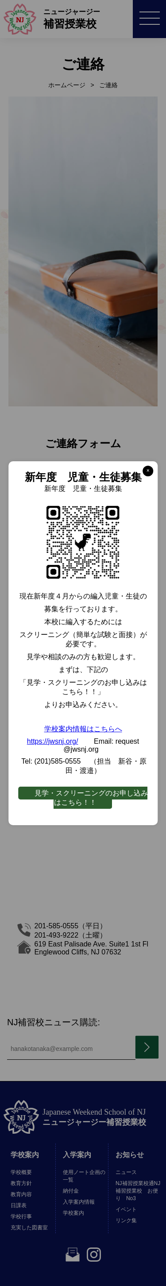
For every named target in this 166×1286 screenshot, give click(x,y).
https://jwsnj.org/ (52, 741)
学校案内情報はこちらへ (83, 729)
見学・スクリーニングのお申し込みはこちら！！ (91, 797)
